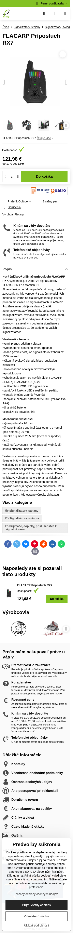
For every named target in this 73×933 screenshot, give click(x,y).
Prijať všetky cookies (36, 905)
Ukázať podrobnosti (36, 925)
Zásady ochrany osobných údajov (36, 894)
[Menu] (65, 14)
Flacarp (19, 214)
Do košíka (44, 176)
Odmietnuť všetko (36, 916)
